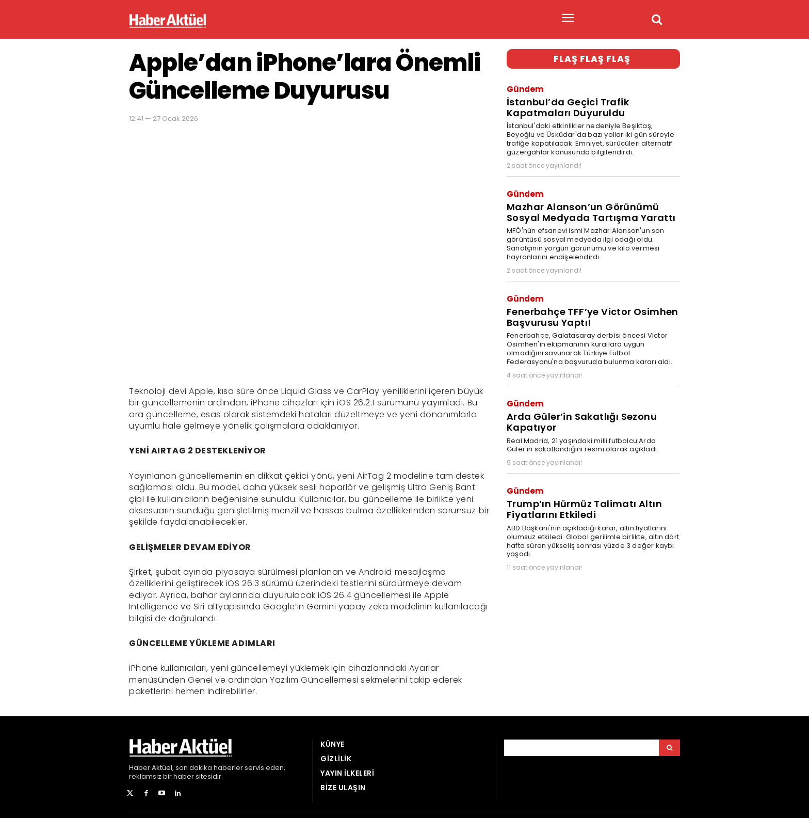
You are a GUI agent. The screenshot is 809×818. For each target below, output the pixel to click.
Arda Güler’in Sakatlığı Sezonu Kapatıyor (578, 409)
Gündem (525, 87)
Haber (139, 768)
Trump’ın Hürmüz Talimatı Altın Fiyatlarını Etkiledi (581, 493)
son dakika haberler (209, 768)
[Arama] (669, 748)
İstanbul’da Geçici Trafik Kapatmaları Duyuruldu (565, 104)
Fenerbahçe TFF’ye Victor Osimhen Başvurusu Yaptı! (589, 308)
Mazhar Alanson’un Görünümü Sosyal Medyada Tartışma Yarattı (587, 206)
